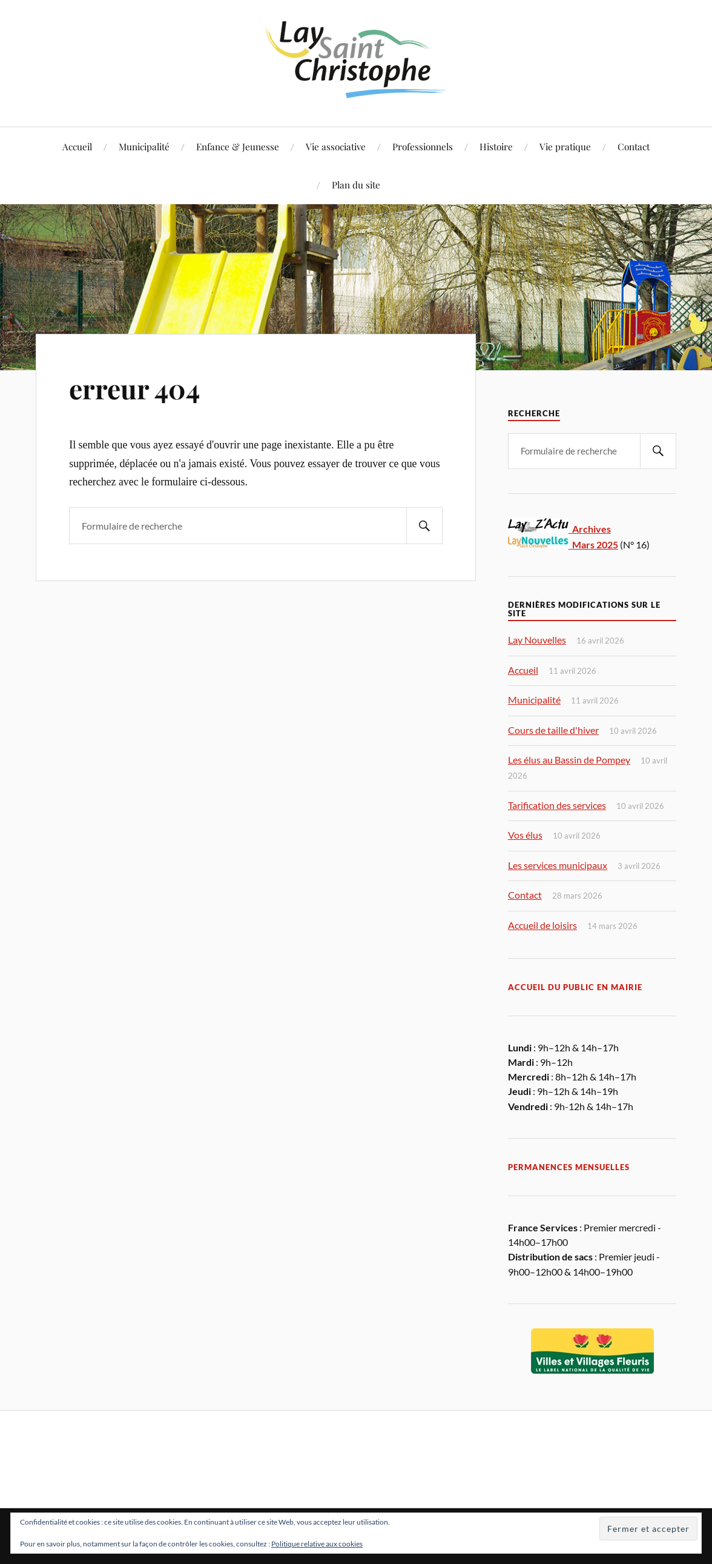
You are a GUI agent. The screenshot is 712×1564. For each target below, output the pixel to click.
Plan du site (356, 184)
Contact (634, 146)
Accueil (77, 146)
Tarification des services (557, 805)
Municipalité (144, 146)
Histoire (496, 146)
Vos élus (525, 834)
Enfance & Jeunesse (237, 146)
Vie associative (336, 146)
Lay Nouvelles (537, 639)
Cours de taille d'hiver (553, 730)
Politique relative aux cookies (317, 1543)
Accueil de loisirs (542, 925)
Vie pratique (565, 146)
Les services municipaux (557, 865)
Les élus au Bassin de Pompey (569, 759)
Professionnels (422, 146)
